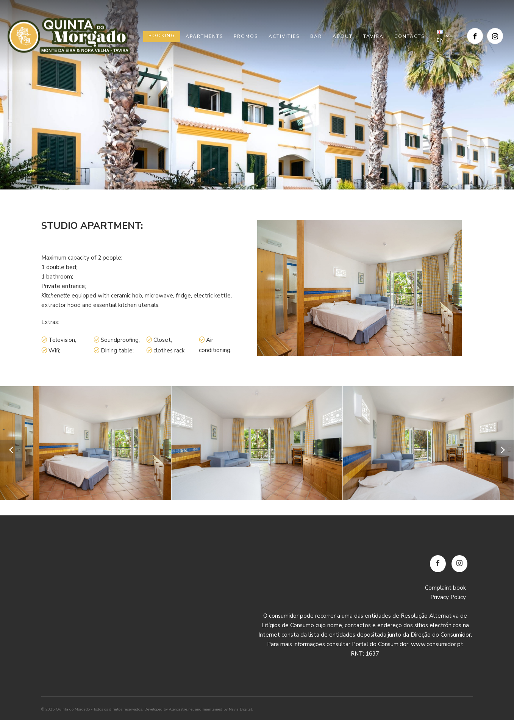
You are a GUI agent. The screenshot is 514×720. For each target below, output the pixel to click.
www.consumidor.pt (437, 644)
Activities (284, 36)
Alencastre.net (181, 709)
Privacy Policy (448, 597)
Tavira (373, 36)
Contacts (409, 36)
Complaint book (445, 588)
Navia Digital (240, 709)
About (343, 36)
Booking (161, 36)
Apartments (204, 36)
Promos (246, 36)
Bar (316, 36)
